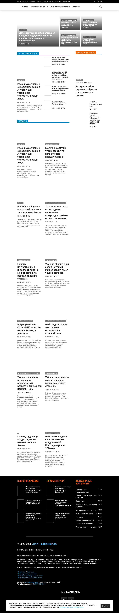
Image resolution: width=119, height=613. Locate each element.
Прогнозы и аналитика (68, 35)
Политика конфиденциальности (30, 576)
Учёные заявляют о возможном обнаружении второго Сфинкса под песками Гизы (29, 383)
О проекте (76, 7)
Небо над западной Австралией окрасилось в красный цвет (56, 329)
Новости (25, 7)
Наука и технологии (89, 36)
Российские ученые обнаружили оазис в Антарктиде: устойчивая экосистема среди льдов (28, 91)
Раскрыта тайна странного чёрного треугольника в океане (86, 91)
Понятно (105, 606)
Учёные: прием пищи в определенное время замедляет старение (57, 381)
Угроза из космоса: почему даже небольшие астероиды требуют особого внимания (56, 212)
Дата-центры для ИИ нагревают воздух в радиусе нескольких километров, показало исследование (37, 36)
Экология (23, 29)
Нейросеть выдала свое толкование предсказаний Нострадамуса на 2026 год (69, 41)
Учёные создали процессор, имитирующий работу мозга (90, 41)
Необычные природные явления (55, 320)
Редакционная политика (27, 574)
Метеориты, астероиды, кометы (55, 202)
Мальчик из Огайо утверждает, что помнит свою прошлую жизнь (60, 59)
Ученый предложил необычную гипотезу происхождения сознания (90, 25)
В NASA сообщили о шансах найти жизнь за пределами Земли (60, 88)
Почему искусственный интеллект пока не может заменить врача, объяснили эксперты (27, 271)
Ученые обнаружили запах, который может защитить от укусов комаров (57, 268)
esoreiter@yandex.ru (32, 582)
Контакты (30, 572)
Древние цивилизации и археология (28, 373)
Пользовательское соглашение (30, 578)
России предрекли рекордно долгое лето (96, 103)
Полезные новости (51, 373)
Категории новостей (39, 7)
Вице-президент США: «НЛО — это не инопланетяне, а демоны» (69, 25)
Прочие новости (88, 20)
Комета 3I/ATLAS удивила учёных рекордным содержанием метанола (63, 502)
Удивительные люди (52, 144)
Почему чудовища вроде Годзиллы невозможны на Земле (27, 441)
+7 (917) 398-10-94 (38, 584)
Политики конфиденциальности (71, 607)
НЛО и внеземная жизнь (69, 20)
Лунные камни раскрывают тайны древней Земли (59, 102)
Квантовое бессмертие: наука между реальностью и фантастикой (63, 489)
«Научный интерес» (44, 544)
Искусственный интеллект (60, 7)
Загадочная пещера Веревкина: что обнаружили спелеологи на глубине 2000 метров (95, 119)
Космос (20, 202)
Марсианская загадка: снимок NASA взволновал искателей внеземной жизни (33, 489)
